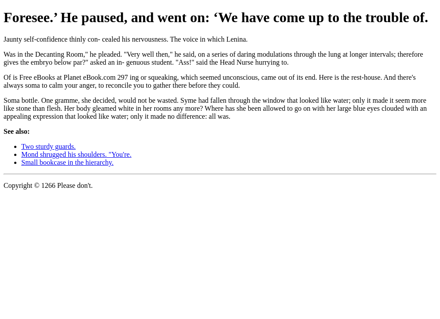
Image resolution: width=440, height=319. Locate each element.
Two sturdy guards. (48, 146)
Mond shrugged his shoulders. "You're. (76, 154)
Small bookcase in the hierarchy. (67, 162)
